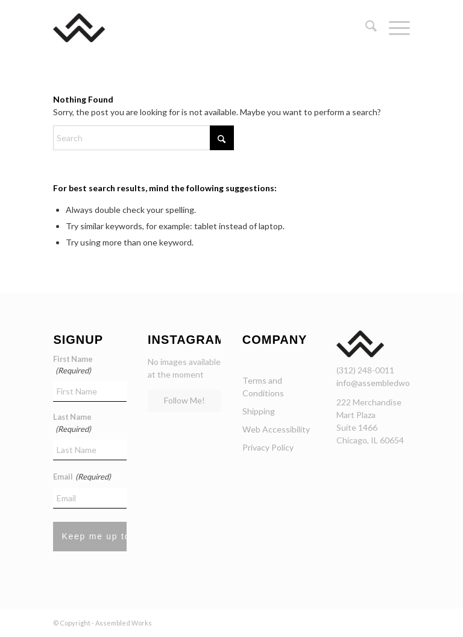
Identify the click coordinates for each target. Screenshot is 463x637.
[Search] (365, 28)
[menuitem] (365, 28)
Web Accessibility (276, 429)
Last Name (72, 423)
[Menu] (393, 28)
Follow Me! (184, 400)
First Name (73, 365)
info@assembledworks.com (387, 383)
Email (81, 477)
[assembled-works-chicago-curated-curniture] (97, 28)
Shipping (258, 411)
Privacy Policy (268, 447)
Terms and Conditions (263, 386)
